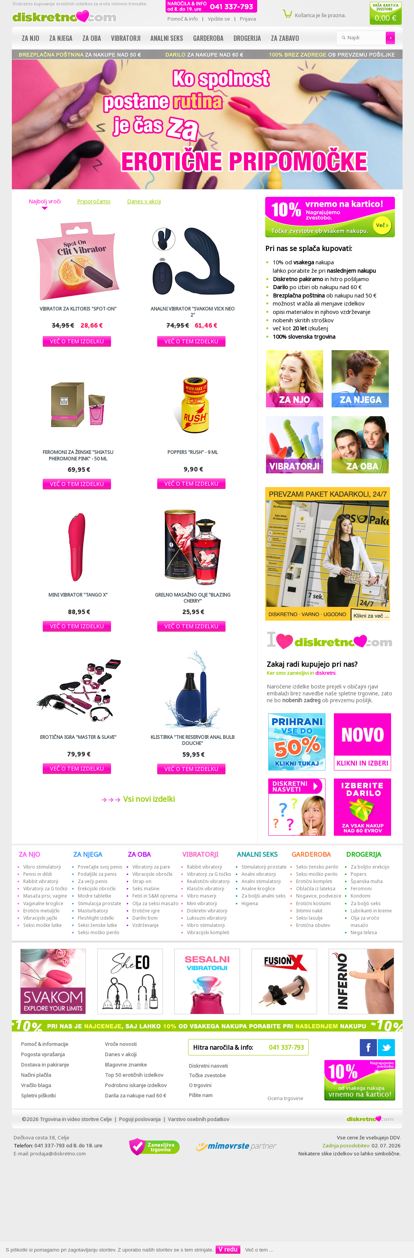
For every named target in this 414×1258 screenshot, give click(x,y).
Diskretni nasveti (208, 1065)
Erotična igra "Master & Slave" (78, 737)
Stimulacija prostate (99, 903)
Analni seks (166, 38)
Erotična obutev (313, 925)
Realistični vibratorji (208, 881)
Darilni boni (145, 918)
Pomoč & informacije (44, 1044)
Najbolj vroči (45, 201)
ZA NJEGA (87, 854)
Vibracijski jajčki (40, 918)
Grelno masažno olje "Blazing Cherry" (192, 598)
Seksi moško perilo (98, 932)
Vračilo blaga (36, 1085)
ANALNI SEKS (257, 854)
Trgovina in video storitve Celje (76, 1119)
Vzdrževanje (145, 925)
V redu (228, 1249)
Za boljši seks (366, 903)
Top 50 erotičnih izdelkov (134, 1074)
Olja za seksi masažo (155, 903)
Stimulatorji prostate (264, 867)
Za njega (60, 38)
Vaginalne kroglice (43, 903)
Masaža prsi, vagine (45, 896)
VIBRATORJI (200, 854)
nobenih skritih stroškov (303, 320)
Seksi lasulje (309, 918)
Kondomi (361, 896)
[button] (77, 341)
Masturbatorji (93, 910)
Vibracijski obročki (152, 874)
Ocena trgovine (285, 1098)
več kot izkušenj (300, 328)
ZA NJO (29, 854)
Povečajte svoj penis (100, 867)
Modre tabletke (94, 896)
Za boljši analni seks (264, 896)
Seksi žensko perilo (317, 867)
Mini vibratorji (202, 903)
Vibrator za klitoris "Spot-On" (78, 309)
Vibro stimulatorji (42, 867)
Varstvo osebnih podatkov (198, 1119)
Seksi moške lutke (42, 925)
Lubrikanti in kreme (371, 910)
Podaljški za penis (97, 874)
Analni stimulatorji (261, 881)
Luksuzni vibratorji (207, 918)
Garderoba (208, 38)
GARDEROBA (311, 854)
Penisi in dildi (37, 874)
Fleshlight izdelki (96, 918)
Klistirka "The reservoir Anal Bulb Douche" (193, 740)
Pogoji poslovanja (140, 1119)
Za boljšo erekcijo (370, 867)
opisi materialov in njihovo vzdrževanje (322, 311)
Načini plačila (36, 1074)
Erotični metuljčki (41, 910)
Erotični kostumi (313, 903)
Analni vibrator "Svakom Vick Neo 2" (193, 312)
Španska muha (367, 881)
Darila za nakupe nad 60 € (135, 1095)
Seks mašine (145, 888)
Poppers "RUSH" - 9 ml (193, 452)
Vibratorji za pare (151, 867)
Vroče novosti (121, 1044)
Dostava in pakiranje (45, 1064)
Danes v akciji (144, 201)
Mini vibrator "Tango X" (78, 595)
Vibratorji (125, 38)
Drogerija (247, 38)
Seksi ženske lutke (97, 925)
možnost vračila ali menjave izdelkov (318, 303)
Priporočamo (94, 201)
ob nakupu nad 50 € (325, 295)
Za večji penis (93, 881)
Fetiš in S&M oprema (154, 896)
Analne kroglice (258, 888)
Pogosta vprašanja (43, 1054)
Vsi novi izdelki (148, 799)
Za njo (30, 38)
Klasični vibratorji (205, 888)
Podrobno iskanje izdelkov (136, 1085)
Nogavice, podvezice (319, 896)
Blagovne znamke (126, 1064)
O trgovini (200, 1085)
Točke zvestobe (207, 1075)
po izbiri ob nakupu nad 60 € (317, 287)
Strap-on (141, 881)
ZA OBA (139, 854)
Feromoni (361, 888)
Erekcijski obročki (97, 888)
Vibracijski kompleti (208, 932)
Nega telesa (364, 932)
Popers (359, 874)
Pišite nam (201, 1095)
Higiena (250, 903)
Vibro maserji (201, 896)
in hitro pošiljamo (321, 279)
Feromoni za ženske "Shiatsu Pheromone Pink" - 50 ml (78, 455)
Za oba (91, 38)
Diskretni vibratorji (207, 910)
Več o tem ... (259, 1250)
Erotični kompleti (314, 881)
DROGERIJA (363, 854)
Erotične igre (146, 910)
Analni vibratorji (259, 874)
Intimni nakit (309, 910)
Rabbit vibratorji (40, 881)
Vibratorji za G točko (45, 888)
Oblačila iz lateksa (315, 888)
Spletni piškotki (38, 1095)
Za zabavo (285, 38)
